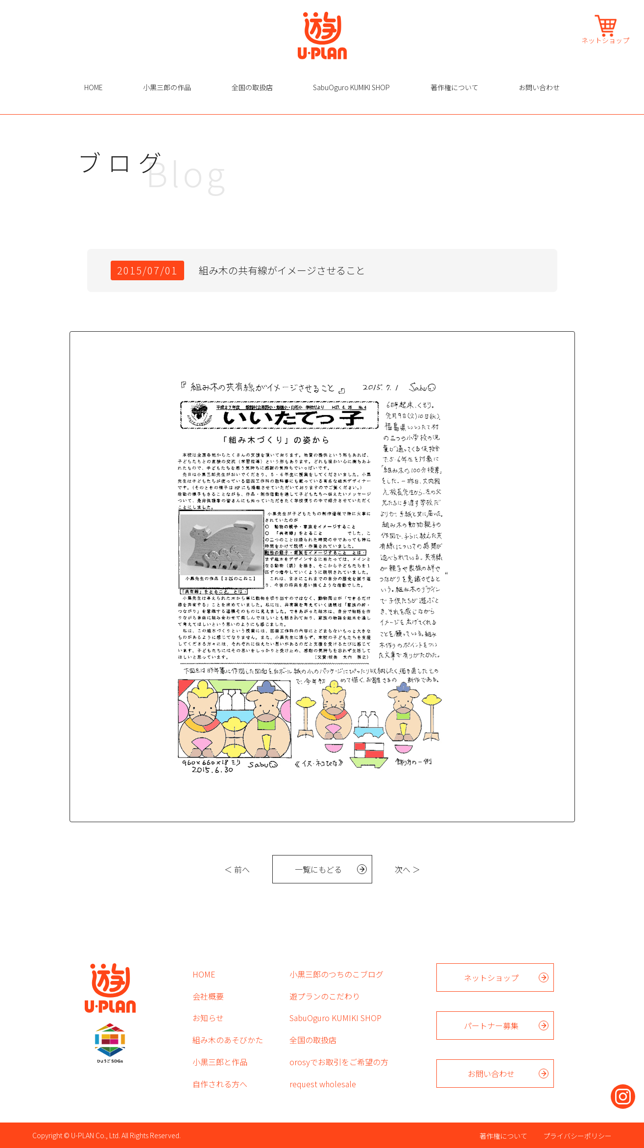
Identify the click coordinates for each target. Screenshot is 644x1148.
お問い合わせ (539, 87)
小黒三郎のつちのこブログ (336, 974)
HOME (93, 87)
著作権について (454, 87)
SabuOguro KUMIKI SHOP (351, 87)
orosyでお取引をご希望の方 (338, 1062)
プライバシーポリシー (577, 1136)
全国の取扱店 (252, 87)
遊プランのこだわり (324, 996)
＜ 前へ (237, 869)
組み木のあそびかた (227, 1040)
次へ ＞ (407, 869)
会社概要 (208, 996)
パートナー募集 (491, 1025)
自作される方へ (219, 1084)
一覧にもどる (318, 869)
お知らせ (208, 1018)
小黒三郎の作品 (167, 87)
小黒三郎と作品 (219, 1062)
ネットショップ (605, 39)
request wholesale (322, 1084)
